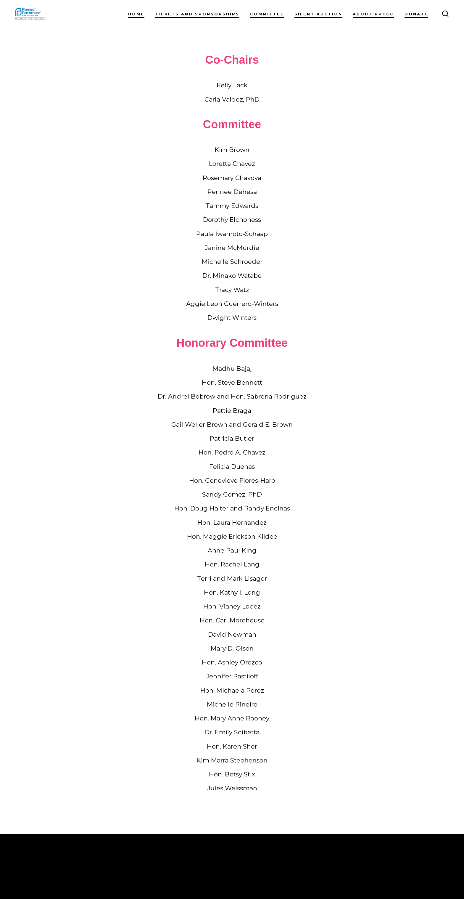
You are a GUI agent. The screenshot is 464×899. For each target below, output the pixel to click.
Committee (267, 14)
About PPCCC (373, 14)
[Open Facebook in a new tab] (395, 859)
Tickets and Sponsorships (197, 14)
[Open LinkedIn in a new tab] (423, 859)
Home (136, 14)
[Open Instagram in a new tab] (409, 859)
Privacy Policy (111, 875)
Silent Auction (318, 14)
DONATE (416, 14)
